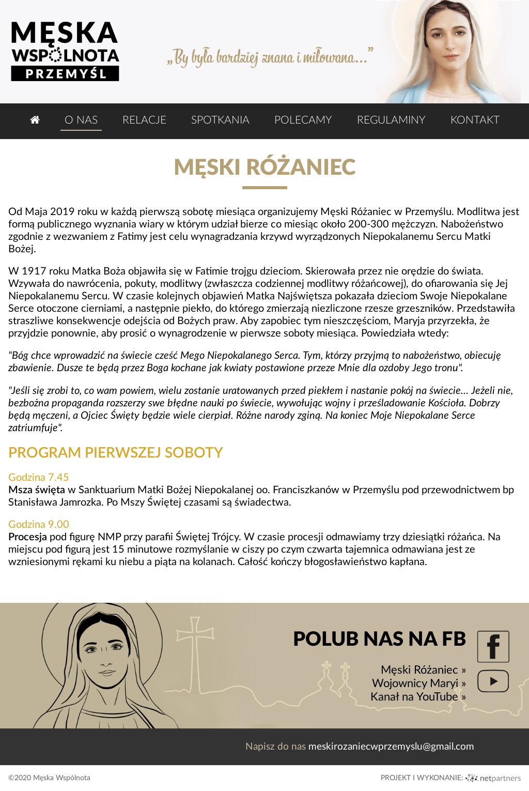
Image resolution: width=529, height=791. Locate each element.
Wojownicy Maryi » (419, 683)
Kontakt (475, 120)
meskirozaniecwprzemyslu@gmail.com (391, 747)
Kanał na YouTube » (418, 697)
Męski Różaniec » (423, 670)
